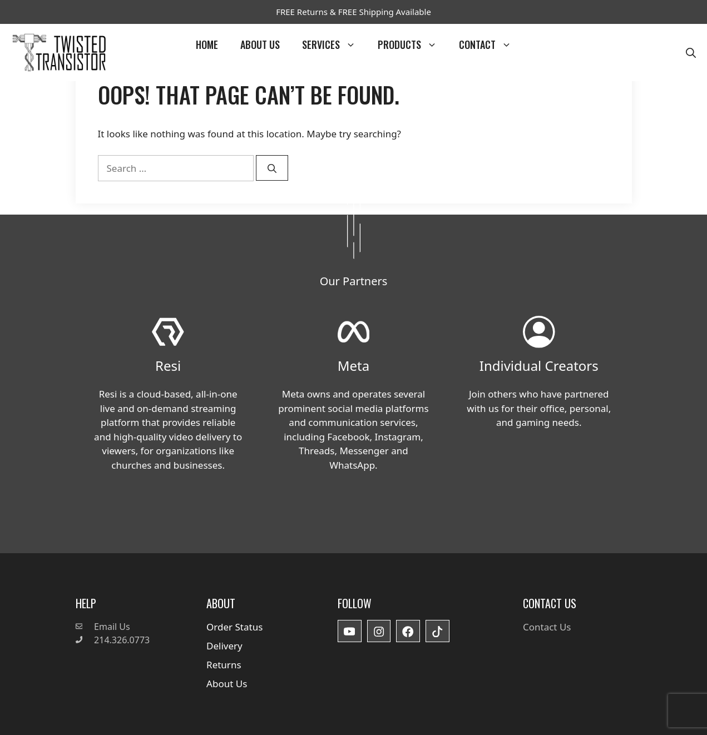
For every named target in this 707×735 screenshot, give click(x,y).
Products (413, 45)
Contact (490, 45)
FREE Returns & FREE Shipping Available (353, 11)
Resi (168, 365)
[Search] (272, 168)
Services (334, 45)
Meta (353, 365)
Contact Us (547, 626)
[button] (691, 52)
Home (207, 44)
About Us (260, 44)
